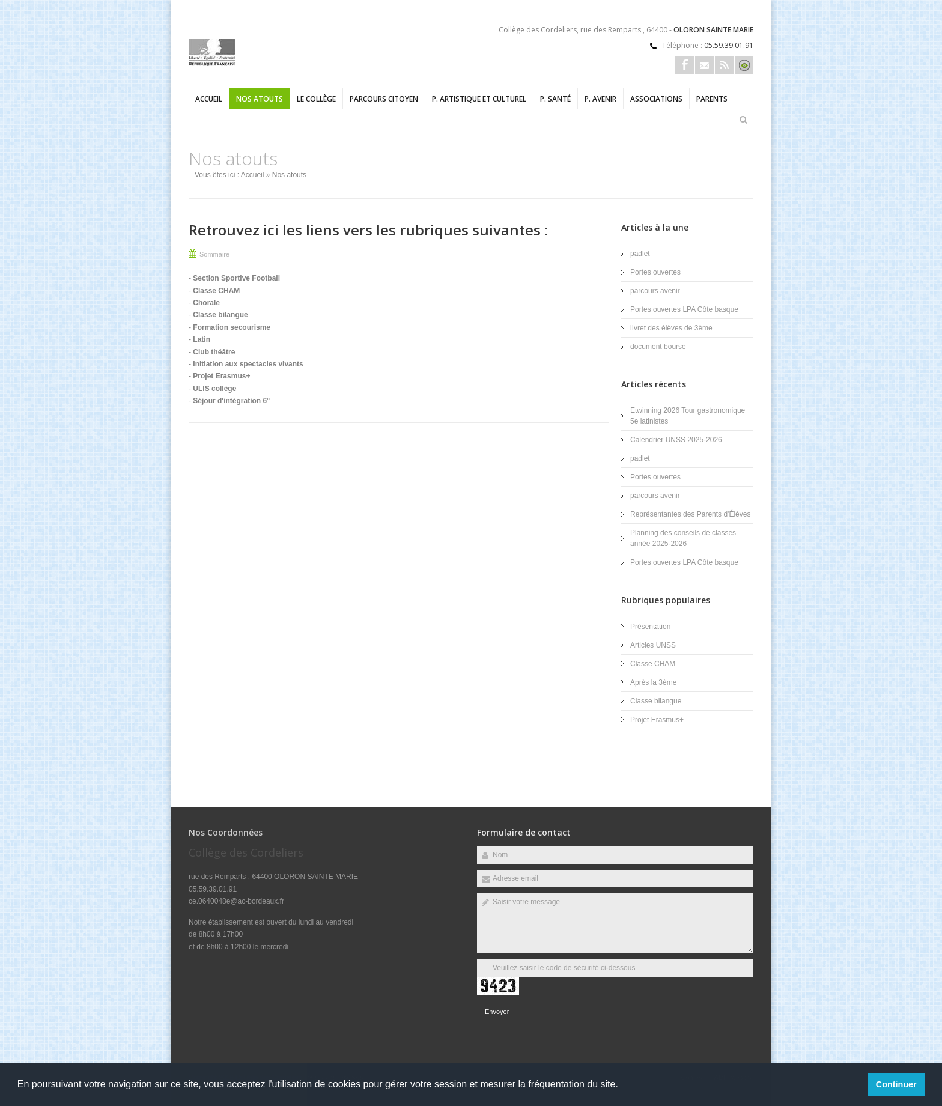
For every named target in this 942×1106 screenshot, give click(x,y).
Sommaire (214, 254)
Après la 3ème (653, 682)
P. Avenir (600, 99)
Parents (712, 99)
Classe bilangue (655, 701)
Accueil (208, 99)
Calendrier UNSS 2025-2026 (676, 440)
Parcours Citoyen (384, 99)
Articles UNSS (653, 645)
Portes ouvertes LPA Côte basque (684, 309)
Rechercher (743, 119)
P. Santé (555, 99)
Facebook (684, 65)
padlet (640, 253)
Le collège (316, 99)
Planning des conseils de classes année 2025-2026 (683, 538)
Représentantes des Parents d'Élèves (690, 514)
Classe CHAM (652, 664)
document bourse (658, 346)
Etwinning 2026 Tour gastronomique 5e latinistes (687, 415)
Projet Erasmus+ (657, 720)
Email (704, 65)
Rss (724, 65)
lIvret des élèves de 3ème (671, 328)
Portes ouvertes (655, 272)
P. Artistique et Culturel (479, 99)
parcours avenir (655, 291)
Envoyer (497, 1011)
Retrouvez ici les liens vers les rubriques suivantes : (368, 230)
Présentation (650, 626)
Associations (656, 99)
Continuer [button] (896, 1084)
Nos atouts (259, 99)
